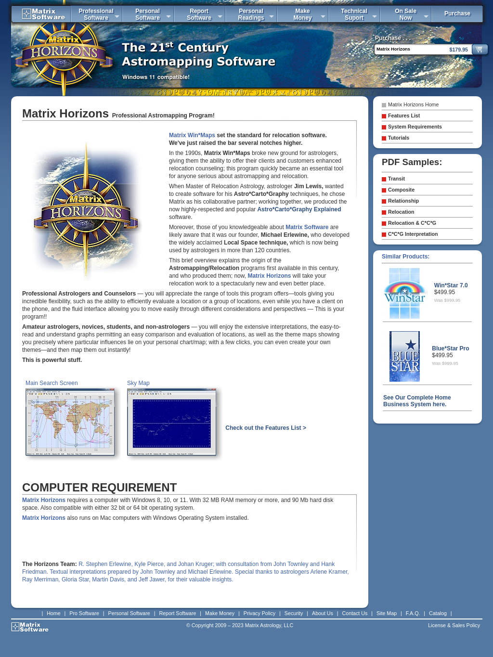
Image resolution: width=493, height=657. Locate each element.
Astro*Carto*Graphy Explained (299, 209)
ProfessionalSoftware (95, 14)
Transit (396, 178)
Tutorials (398, 138)
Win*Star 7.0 (451, 285)
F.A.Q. (413, 613)
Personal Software (129, 613)
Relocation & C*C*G (412, 223)
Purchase (457, 13)
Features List (404, 115)
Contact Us (355, 613)
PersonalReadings (251, 14)
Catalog (438, 613)
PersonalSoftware (147, 14)
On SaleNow (405, 14)
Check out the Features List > (265, 428)
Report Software (177, 613)
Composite (401, 190)
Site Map (386, 613)
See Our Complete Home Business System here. (417, 401)
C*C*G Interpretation (413, 234)
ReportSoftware (199, 14)
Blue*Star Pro (450, 348)
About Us (322, 613)
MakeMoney (302, 14)
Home (53, 613)
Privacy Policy (259, 613)
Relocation (401, 212)
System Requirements (415, 126)
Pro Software (84, 613)
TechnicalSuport (354, 14)
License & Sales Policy (454, 625)
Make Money (219, 613)
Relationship (403, 201)
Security (294, 613)
